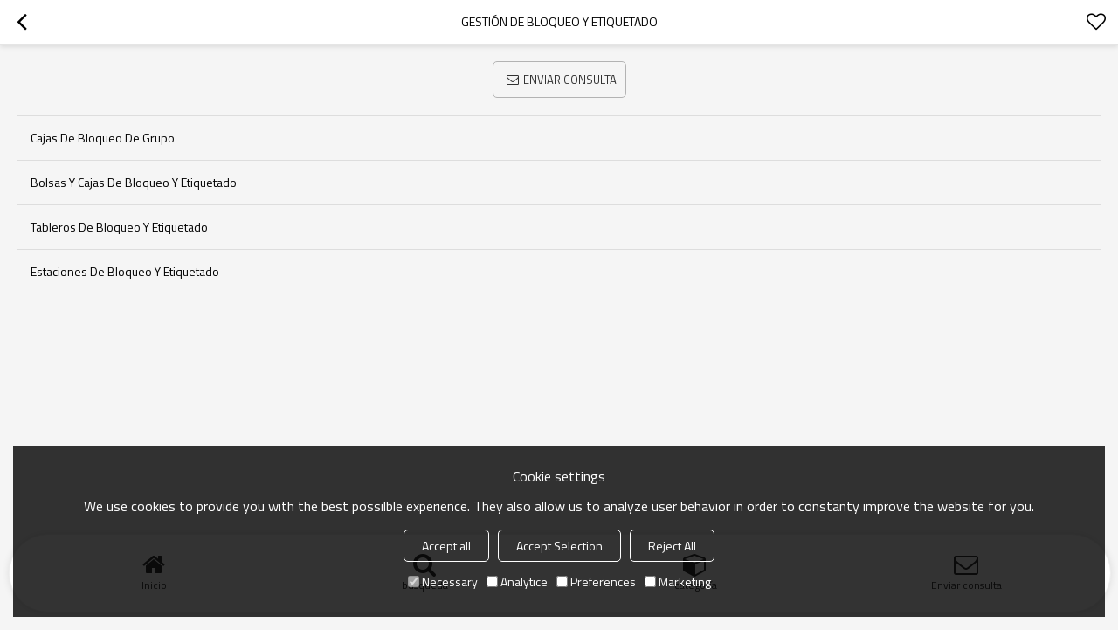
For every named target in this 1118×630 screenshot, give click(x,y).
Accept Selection (559, 546)
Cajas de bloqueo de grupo (103, 137)
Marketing (678, 581)
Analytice (517, 581)
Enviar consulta (570, 79)
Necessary (443, 581)
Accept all (446, 546)
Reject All (672, 546)
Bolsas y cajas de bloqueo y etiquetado (134, 182)
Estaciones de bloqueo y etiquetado (125, 271)
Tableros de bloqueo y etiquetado (119, 227)
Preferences (596, 581)
